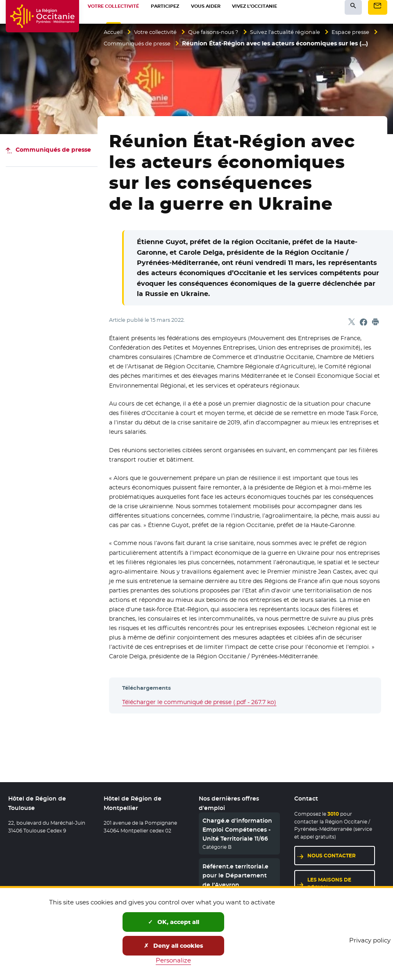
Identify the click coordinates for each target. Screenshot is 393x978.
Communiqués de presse (191, 43)
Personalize (173, 960)
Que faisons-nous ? (223, 32)
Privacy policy (370, 940)
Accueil (114, 32)
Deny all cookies (173, 945)
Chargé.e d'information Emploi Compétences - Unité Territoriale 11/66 (237, 830)
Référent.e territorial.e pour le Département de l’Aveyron (235, 876)
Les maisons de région (329, 884)
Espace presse (124, 43)
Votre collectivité (160, 32)
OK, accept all (173, 922)
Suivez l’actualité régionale (301, 32)
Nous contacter (331, 856)
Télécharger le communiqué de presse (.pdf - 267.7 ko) (199, 702)
